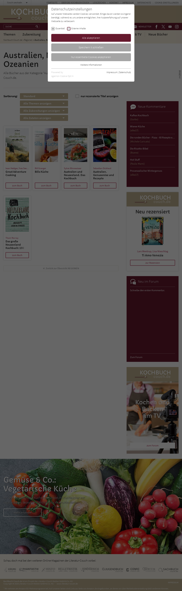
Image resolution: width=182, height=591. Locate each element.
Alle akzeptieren (91, 37)
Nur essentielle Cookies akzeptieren (91, 57)
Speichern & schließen (91, 47)
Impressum (111, 72)
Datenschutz (125, 72)
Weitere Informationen (91, 64)
